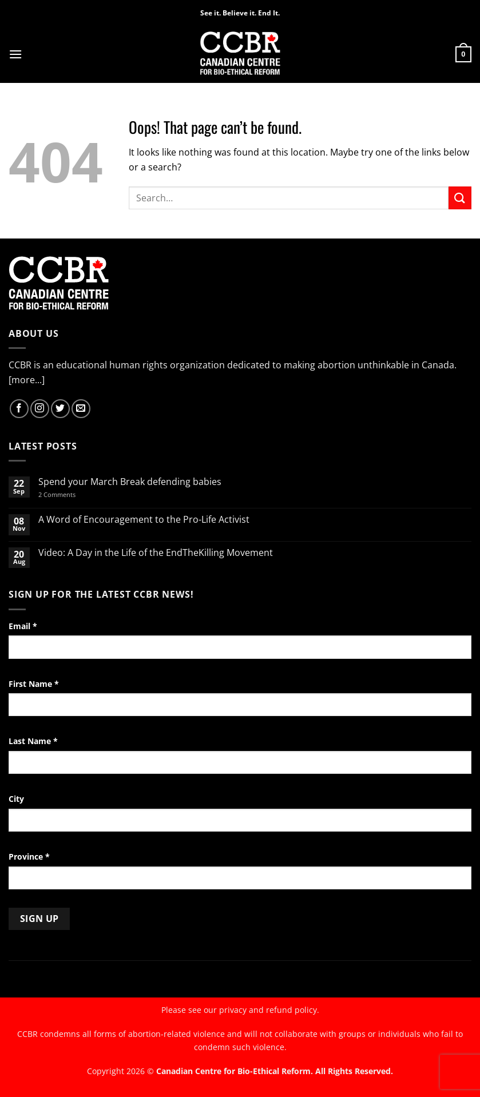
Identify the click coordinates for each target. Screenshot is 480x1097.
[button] (15, 54)
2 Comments (71, 494)
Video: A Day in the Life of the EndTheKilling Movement (155, 552)
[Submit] (460, 197)
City (16, 798)
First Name (34, 683)
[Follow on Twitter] (60, 408)
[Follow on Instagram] (39, 408)
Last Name (33, 741)
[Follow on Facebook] (19, 408)
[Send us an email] (81, 408)
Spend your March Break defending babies (129, 481)
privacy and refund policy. (269, 1009)
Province (29, 856)
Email (23, 626)
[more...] (27, 379)
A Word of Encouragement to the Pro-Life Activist (143, 519)
